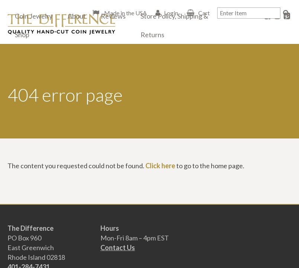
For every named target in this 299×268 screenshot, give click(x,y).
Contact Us (117, 247)
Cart (204, 12)
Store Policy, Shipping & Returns (174, 25)
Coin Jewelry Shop (33, 25)
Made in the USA (125, 12)
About (77, 16)
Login (171, 12)
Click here (160, 166)
